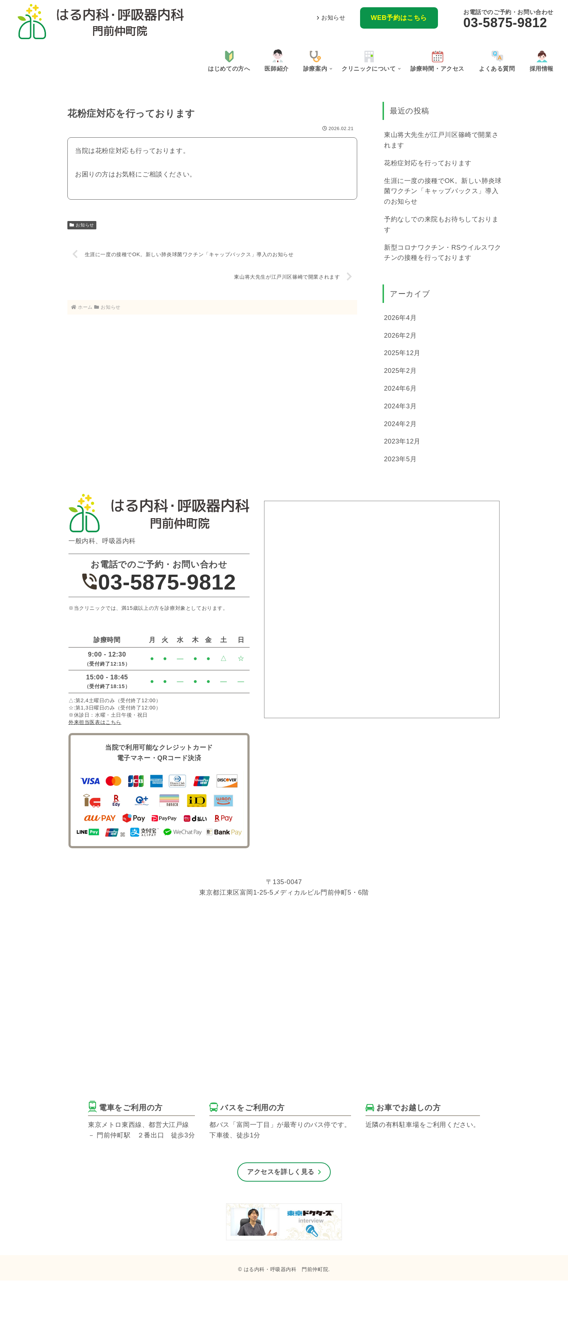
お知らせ (333, 17)
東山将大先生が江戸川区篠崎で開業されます (441, 140)
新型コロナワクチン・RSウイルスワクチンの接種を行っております (442, 253)
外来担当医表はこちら (94, 722)
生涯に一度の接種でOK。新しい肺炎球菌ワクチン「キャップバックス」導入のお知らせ (443, 191)
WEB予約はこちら (399, 17)
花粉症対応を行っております (428, 163)
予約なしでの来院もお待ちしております (441, 224)
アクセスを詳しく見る (280, 1171)
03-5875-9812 (505, 22)
